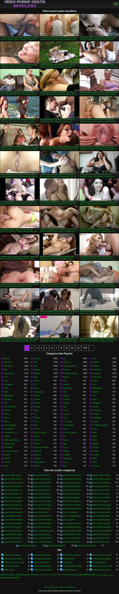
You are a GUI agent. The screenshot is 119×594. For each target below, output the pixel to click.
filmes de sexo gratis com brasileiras (14, 497)
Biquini (95, 444)
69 (64, 436)
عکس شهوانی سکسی (104, 575)
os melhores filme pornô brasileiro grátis (14, 509)
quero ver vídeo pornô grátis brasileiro (102, 538)
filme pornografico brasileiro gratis (14, 494)
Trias (36, 366)
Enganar (66, 455)
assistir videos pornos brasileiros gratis (102, 479)
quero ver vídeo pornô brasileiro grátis (73, 538)
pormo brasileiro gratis (102, 509)
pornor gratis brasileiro (13, 531)
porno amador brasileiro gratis (102, 512)
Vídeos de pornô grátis (72, 566)
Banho (36, 466)
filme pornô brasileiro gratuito (14, 486)
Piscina (7, 462)
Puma (65, 447)
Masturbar (97, 377)
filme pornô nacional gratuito (102, 490)
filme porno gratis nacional (14, 490)
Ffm (35, 414)
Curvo (36, 421)
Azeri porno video (7, 575)
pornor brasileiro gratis (102, 527)
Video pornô (9, 570)
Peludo (95, 407)
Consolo (66, 414)
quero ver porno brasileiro (43, 538)
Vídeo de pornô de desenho (102, 570)
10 (72, 348)
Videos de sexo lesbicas (14, 559)
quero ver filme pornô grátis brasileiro (14, 538)
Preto (6, 388)
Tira (94, 396)
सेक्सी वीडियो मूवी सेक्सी (87, 575)
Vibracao (37, 440)
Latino (95, 436)
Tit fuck (37, 429)
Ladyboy (37, 458)
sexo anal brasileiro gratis (14, 542)
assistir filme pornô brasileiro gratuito (73, 475)
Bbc (5, 403)
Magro (36, 410)
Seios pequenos (69, 366)
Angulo (66, 396)
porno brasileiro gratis (42, 516)
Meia (36, 377)
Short (95, 440)
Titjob (95, 462)
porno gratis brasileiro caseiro (43, 523)
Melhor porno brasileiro (43, 570)
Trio (5, 377)
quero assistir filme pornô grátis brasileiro (43, 534)
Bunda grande (10, 425)
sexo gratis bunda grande (88, 546)
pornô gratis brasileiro (13, 523)
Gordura (96, 466)
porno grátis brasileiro (101, 520)
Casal (95, 429)
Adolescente (9, 373)
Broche (7, 359)
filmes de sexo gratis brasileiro (73, 494)
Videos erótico (69, 559)
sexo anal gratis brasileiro (43, 542)
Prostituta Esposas (100, 425)
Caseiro (7, 410)
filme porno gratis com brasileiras (102, 486)
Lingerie (96, 392)
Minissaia (37, 451)
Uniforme (37, 455)
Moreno (7, 362)
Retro (95, 458)
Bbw (65, 444)
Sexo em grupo (40, 433)
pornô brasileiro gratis (72, 516)
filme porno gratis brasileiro (73, 486)
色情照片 (16, 578)
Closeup (37, 407)
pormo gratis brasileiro (13, 512)
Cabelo (7, 436)
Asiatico (66, 399)
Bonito (65, 377)
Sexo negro (68, 562)
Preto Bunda (68, 425)
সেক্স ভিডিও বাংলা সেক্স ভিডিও (50, 575)
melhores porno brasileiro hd (102, 505)
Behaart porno (6, 578)
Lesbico (66, 384)
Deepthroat (67, 388)
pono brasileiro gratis (42, 509)
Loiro (95, 359)
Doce (95, 399)
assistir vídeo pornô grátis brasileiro (73, 479)
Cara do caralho (69, 433)
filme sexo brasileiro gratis (43, 494)
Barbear (96, 366)
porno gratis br (69, 520)
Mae (65, 407)
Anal (6, 381)
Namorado (97, 410)
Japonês (37, 418)
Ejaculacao (8, 396)
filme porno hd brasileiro (73, 490)
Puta (65, 392)
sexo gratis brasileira (27, 546)
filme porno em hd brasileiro (43, 486)
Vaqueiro (37, 373)
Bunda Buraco (39, 462)
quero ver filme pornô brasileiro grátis (102, 534)
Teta (35, 362)
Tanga (95, 421)
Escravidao (67, 421)
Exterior (37, 403)
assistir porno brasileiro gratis (102, 475)
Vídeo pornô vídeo (41, 562)
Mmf (35, 425)
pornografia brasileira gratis (73, 527)
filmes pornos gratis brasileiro (73, 501)
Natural (37, 396)
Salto (95, 433)
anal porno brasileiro (42, 475)
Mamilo (37, 444)
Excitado (7, 399)
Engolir (7, 455)
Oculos (95, 451)
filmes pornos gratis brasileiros (102, 501)
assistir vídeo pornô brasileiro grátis (43, 479)
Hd (35, 384)
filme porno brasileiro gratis (102, 483)
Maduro (66, 451)
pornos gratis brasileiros (102, 531)
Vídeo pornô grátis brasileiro (25, 4)
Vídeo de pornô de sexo (102, 566)
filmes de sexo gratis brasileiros (102, 494)
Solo (94, 384)
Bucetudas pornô (70, 570)
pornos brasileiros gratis (43, 531)
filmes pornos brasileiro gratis (102, 497)
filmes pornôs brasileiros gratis (14, 501)
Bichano (96, 362)
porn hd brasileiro (70, 512)
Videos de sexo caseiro (102, 555)
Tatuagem (97, 403)
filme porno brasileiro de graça (73, 483)
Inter (6, 392)
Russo (65, 440)
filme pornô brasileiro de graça (43, 483)
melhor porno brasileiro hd (73, 505)
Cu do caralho (10, 407)
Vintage (96, 447)
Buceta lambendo (70, 373)
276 (85, 348)
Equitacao (8, 366)
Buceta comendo (11, 451)
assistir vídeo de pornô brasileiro (14, 479)
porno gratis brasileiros (72, 523)
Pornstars (96, 373)
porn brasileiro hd (41, 512)
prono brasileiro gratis (13, 534)
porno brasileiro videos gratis (43, 520)
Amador (37, 399)
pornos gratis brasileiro (72, 531)
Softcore (66, 403)
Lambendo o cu (10, 433)
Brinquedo (8, 384)
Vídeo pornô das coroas (14, 562)
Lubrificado (8, 429)
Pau (64, 381)
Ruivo (6, 414)
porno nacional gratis (12, 527)
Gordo (65, 429)
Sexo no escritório (41, 447)
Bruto (6, 466)
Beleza (36, 388)
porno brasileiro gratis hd (14, 520)
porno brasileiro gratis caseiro (102, 516)
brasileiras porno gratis (13, 483)
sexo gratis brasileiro (56, 546)
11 (78, 348)
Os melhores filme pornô (73, 555)
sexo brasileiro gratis (101, 542)
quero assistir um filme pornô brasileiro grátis (73, 534)
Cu (64, 359)
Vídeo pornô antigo (12, 555)
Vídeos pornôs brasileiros (43, 566)
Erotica (36, 436)
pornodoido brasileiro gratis (43, 527)
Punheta (96, 414)
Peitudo (37, 359)
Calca (95, 381)
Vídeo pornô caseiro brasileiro (43, 555)
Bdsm (6, 421)
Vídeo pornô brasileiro (102, 559)
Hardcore (67, 362)
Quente (37, 381)
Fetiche (7, 458)
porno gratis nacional (101, 523)
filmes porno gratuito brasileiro (73, 497)
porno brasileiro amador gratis (14, 516)
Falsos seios (9, 444)
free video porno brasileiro (43, 505)
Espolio (37, 370)
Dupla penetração (11, 440)
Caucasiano (38, 392)
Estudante (8, 447)
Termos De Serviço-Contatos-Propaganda (59, 587)
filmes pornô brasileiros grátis (43, 497)
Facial (65, 410)
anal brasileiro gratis (12, 475)
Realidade (97, 418)
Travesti (96, 455)
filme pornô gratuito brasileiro (43, 490)
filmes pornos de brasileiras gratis (43, 501)
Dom (65, 418)
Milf (5, 370)
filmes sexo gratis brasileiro (14, 505)
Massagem (67, 458)
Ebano (7, 418)
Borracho (67, 370)
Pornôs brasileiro (99, 562)
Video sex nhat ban (71, 575)
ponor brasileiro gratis (72, 509)
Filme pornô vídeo (11, 566)
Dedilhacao (97, 388)
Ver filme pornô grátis (42, 559)
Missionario (97, 370)
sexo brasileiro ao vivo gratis (73, 542)
